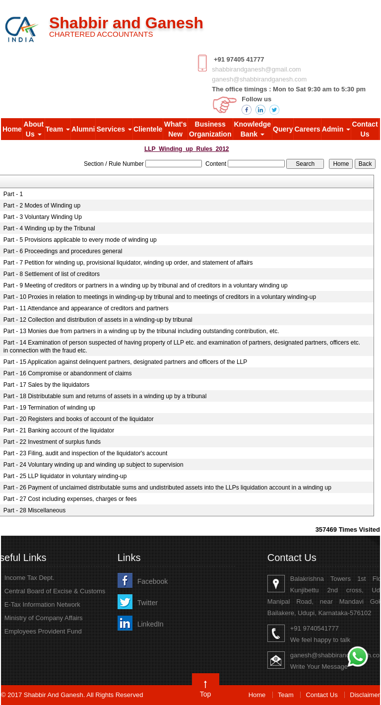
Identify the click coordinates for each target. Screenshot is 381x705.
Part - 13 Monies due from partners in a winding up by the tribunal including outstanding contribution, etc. (141, 331)
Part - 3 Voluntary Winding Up (42, 216)
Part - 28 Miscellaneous (34, 510)
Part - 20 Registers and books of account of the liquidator (78, 419)
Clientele (147, 129)
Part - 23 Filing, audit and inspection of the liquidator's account (85, 453)
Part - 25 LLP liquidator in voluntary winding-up (65, 476)
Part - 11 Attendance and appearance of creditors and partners (86, 308)
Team (58, 129)
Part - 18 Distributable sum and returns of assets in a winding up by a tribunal (105, 396)
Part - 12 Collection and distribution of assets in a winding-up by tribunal (97, 319)
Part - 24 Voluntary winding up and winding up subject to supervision (93, 464)
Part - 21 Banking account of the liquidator (58, 430)
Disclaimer (365, 695)
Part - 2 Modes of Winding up (41, 205)
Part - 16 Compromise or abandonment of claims (67, 373)
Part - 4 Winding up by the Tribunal (49, 228)
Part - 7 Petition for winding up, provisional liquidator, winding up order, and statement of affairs (128, 262)
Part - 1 (13, 194)
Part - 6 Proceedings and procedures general (62, 251)
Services (114, 129)
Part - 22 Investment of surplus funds (52, 441)
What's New (175, 129)
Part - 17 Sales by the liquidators (46, 384)
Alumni (83, 129)
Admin (336, 129)
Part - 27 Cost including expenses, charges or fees (70, 498)
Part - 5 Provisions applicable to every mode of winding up (80, 239)
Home (12, 129)
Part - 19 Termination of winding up (49, 407)
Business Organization (210, 129)
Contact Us (365, 129)
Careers (307, 129)
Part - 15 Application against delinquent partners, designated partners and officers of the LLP (125, 361)
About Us (34, 129)
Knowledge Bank (252, 129)
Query (283, 129)
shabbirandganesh (238, 69)
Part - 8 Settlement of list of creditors (51, 274)
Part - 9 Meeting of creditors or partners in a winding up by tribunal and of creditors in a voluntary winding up (145, 285)
